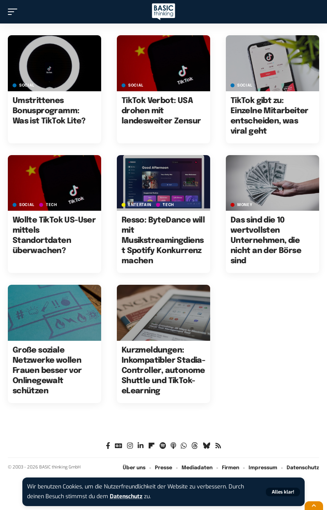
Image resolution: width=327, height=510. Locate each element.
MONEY (245, 205)
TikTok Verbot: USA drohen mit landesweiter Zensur (161, 111)
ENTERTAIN (139, 205)
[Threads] (194, 446)
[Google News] (118, 446)
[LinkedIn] (140, 446)
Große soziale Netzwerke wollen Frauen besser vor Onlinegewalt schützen (47, 370)
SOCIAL (27, 85)
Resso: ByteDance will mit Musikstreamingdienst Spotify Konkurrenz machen (163, 240)
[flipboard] (151, 446)
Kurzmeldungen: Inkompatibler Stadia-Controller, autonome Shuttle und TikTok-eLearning (163, 370)
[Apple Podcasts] (173, 446)
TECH (51, 205)
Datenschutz (127, 496)
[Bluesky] (206, 446)
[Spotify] (163, 446)
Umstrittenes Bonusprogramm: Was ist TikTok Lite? (49, 111)
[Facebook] (108, 446)
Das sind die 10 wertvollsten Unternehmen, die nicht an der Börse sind (266, 240)
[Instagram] (130, 446)
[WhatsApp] (184, 446)
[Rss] (218, 446)
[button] (283, 492)
